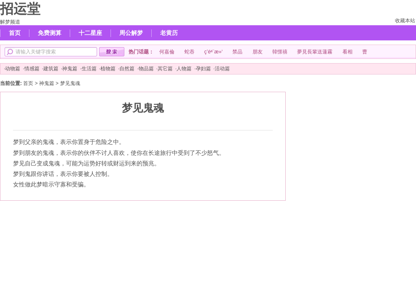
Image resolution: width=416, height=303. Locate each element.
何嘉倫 (166, 52)
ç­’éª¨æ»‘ (213, 52)
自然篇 (126, 69)
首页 (15, 32)
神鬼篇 (69, 69)
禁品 (237, 52)
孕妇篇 (203, 69)
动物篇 (12, 69)
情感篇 (31, 69)
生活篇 (89, 69)
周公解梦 (131, 32)
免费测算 (49, 32)
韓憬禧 (279, 52)
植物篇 (108, 69)
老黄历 (169, 32)
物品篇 (146, 69)
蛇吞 (189, 52)
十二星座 (90, 32)
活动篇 (222, 69)
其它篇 (165, 69)
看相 (347, 52)
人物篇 (184, 69)
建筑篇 (50, 69)
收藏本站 (405, 21)
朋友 (258, 52)
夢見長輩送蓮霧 (314, 52)
